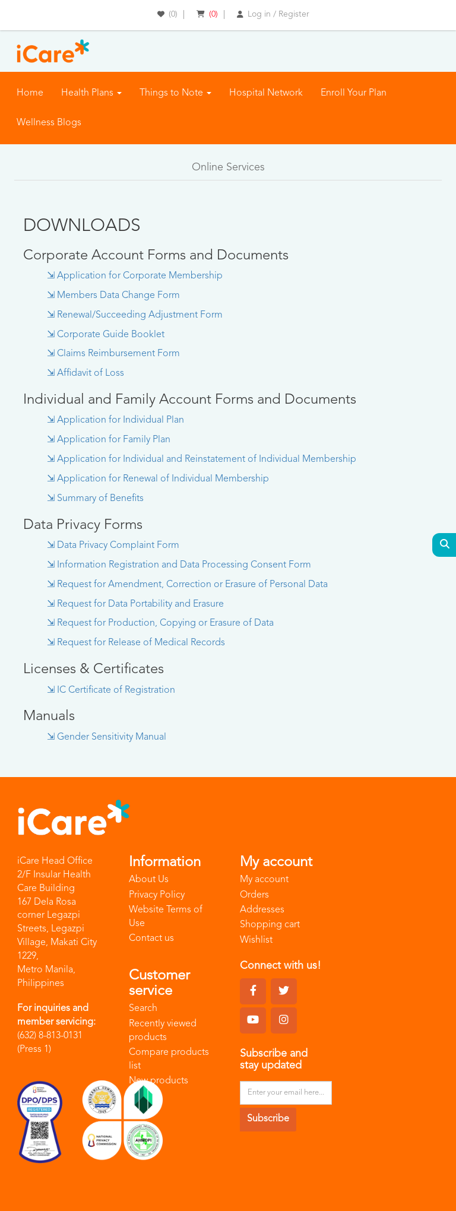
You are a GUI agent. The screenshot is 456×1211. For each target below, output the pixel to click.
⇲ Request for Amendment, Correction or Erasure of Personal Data (187, 584)
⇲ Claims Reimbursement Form (113, 354)
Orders (254, 895)
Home (30, 93)
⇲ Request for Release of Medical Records (136, 643)
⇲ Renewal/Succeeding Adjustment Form (135, 315)
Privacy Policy (157, 895)
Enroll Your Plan (354, 93)
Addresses (262, 910)
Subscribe (268, 1119)
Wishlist (256, 940)
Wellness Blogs (49, 123)
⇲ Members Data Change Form (113, 295)
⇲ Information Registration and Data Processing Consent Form (179, 565)
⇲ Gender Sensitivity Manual (106, 737)
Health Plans (91, 93)
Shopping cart (270, 925)
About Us (149, 880)
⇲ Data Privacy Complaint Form (113, 545)
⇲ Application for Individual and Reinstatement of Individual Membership (201, 459)
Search (143, 1008)
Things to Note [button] (175, 93)
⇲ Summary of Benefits (95, 498)
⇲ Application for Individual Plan (115, 420)
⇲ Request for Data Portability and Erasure (135, 604)
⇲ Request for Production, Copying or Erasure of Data (160, 623)
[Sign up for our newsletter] (286, 1093)
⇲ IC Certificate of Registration (111, 690)
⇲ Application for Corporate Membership (135, 276)
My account (264, 880)
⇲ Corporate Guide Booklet (105, 335)
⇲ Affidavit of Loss (85, 373)
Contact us (151, 938)
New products (158, 1081)
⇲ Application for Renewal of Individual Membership (158, 479)
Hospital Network (266, 93)
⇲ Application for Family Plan (108, 440)
